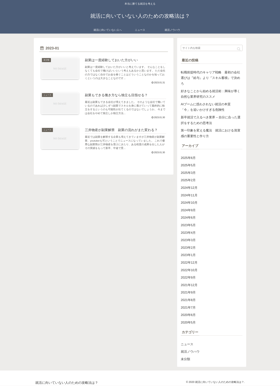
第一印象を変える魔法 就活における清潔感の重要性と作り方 (210, 133)
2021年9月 (188, 292)
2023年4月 (188, 232)
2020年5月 (188, 322)
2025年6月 (188, 158)
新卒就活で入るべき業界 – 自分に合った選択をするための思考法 (210, 120)
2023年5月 (188, 225)
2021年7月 (188, 307)
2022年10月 (189, 270)
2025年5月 (188, 165)
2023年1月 (188, 255)
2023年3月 (188, 240)
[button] (239, 49)
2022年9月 (188, 277)
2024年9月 (188, 210)
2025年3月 (188, 173)
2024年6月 (188, 217)
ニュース (187, 344)
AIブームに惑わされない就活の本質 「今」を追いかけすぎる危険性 (207, 107)
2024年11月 (189, 195)
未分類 (185, 359)
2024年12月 (189, 187)
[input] (212, 48)
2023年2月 (188, 247)
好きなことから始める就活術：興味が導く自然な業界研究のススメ (210, 94)
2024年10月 (189, 202)
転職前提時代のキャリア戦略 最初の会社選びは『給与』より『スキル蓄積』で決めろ (210, 78)
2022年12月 (189, 262)
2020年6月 (188, 315)
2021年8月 (188, 300)
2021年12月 (189, 285)
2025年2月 (188, 180)
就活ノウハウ (190, 351)
